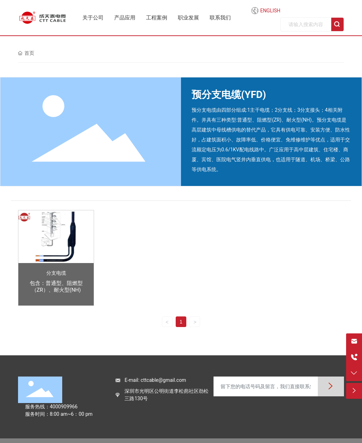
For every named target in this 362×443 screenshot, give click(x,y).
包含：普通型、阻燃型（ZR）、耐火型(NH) (56, 286)
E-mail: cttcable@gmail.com (155, 380)
